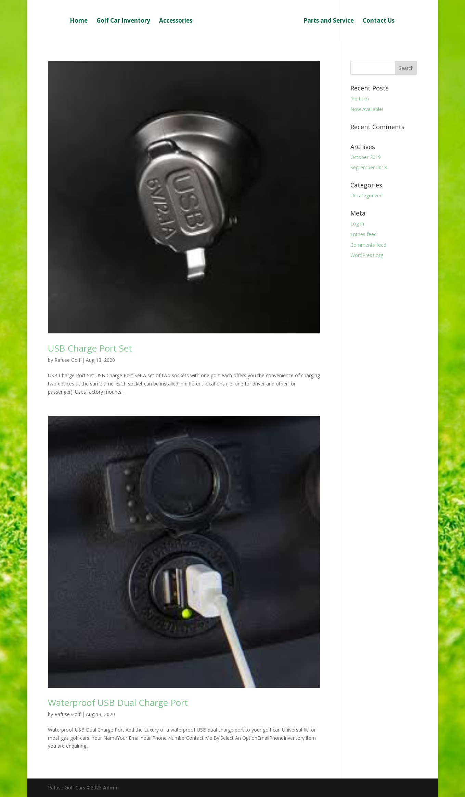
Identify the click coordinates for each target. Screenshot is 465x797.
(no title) (359, 98)
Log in (357, 223)
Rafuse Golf (67, 360)
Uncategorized (366, 195)
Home (79, 21)
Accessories (175, 21)
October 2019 (365, 157)
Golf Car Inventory (123, 21)
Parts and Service (328, 21)
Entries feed (363, 234)
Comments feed (368, 245)
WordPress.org (366, 255)
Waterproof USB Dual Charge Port (118, 702)
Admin (110, 787)
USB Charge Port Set (90, 348)
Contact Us (379, 21)
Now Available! (366, 109)
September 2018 (368, 167)
